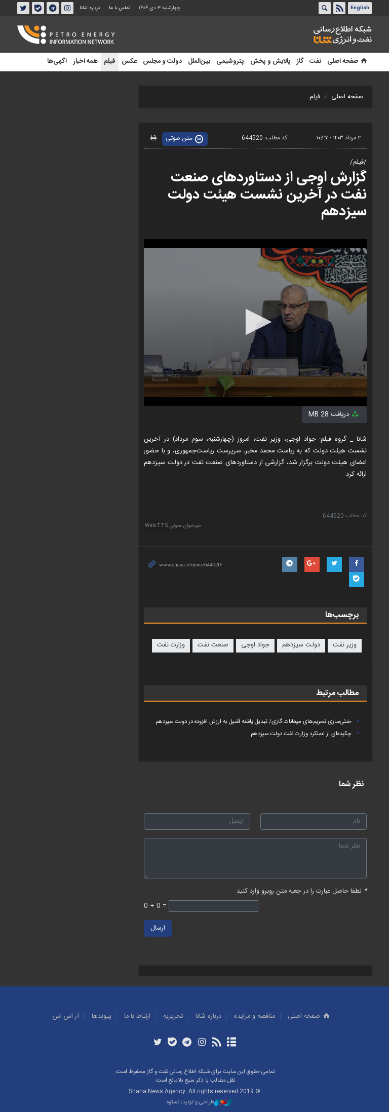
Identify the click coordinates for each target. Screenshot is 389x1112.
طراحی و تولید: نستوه (199, 1102)
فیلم (109, 61)
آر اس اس (66, 1016)
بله (38, 8)
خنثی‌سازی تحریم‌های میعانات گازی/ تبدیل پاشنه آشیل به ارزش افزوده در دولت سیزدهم (253, 721)
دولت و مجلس (162, 61)
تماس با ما (119, 8)
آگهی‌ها (57, 61)
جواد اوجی (255, 645)
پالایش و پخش (270, 61)
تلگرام (53, 8)
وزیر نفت (345, 645)
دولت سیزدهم (301, 645)
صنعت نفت (213, 645)
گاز (300, 61)
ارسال (157, 929)
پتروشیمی (230, 61)
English (360, 8)
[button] (255, 321)
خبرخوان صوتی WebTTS (173, 526)
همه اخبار (85, 61)
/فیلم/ (358, 162)
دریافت (334, 414)
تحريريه (173, 1016)
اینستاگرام (67, 8)
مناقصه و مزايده (254, 1016)
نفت (315, 61)
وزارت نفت (171, 645)
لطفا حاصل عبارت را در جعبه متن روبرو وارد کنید (302, 891)
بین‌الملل (199, 61)
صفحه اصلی (348, 61)
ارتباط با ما (137, 1016)
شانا (308, 35)
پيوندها (101, 1016)
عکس (129, 61)
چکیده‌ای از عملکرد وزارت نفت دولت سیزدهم (301, 734)
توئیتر (23, 8)
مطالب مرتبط (337, 693)
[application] (255, 322)
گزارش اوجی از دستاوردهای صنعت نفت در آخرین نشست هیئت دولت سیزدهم (267, 194)
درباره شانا (90, 8)
